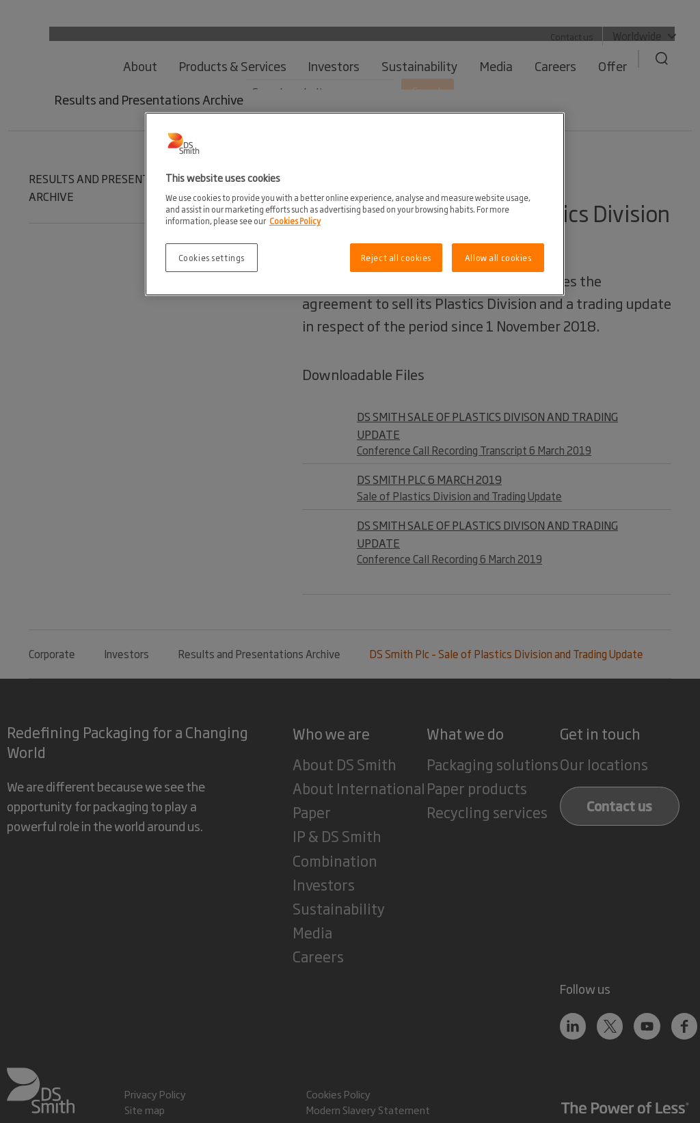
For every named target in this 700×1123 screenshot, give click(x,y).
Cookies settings (211, 257)
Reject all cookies (396, 257)
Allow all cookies (498, 257)
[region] (355, 204)
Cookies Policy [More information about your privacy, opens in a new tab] (295, 220)
